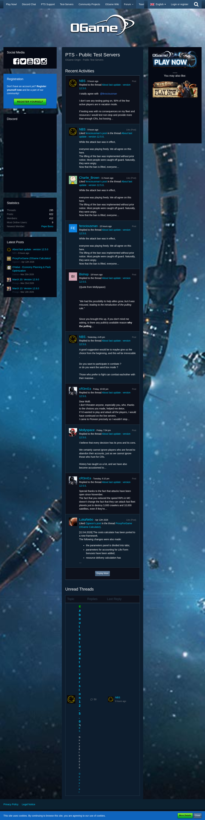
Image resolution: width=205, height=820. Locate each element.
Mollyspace (87, 430)
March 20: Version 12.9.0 (25, 279)
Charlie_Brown (89, 177)
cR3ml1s (85, 388)
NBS (14, 253)
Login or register (179, 4)
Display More (102, 573)
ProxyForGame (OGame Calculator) (31, 258)
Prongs (15, 283)
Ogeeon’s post (93, 523)
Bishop (84, 274)
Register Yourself (30, 101)
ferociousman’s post (96, 133)
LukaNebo (86, 519)
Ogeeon (16, 262)
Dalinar (15, 274)
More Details (185, 815)
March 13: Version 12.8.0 (25, 288)
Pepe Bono (47, 226)
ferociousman (110, 93)
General (79, 783)
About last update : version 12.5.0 (30, 249)
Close (197, 815)
